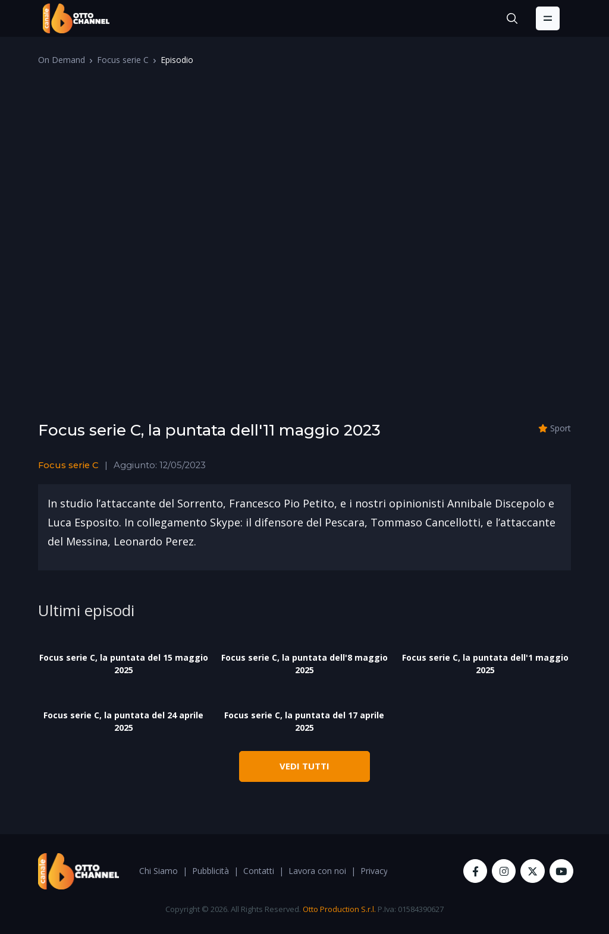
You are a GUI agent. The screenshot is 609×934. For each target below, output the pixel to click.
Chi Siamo (158, 870)
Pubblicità (210, 870)
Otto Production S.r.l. (339, 909)
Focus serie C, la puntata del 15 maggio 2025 (123, 664)
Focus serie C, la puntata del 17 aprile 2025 (304, 721)
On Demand (61, 59)
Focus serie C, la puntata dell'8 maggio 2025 (304, 664)
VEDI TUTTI (304, 766)
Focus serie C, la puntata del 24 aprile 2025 (123, 721)
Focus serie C (123, 59)
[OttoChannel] (76, 18)
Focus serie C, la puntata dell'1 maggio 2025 (485, 664)
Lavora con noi (317, 870)
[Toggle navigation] (548, 18)
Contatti (258, 870)
